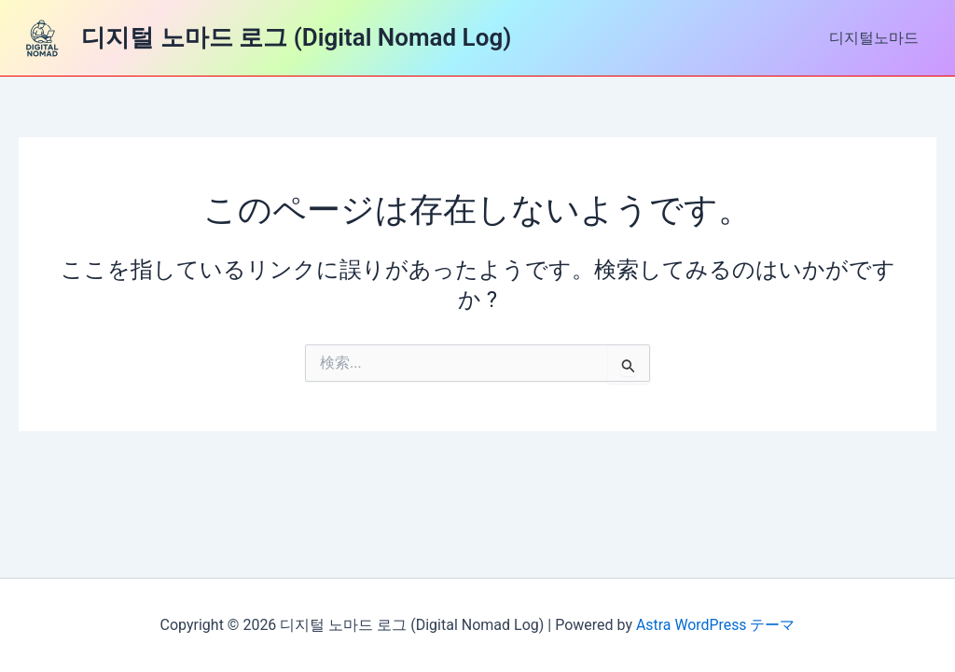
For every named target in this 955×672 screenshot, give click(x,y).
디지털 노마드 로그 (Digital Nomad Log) (296, 37)
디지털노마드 (876, 38)
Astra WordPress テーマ (716, 625)
